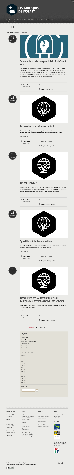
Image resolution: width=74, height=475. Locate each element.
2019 (22, 371)
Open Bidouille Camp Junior (28, 436)
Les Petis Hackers (41, 419)
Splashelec (47, 416)
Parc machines (39, 19)
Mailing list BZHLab (26, 418)
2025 (22, 359)
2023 (22, 363)
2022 (22, 365)
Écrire (29, 463)
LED (39, 416)
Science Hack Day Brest (27, 434)
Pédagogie (40, 424)
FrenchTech (40, 423)
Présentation (17, 19)
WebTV (48, 423)
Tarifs (52, 19)
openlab (44, 423)
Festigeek (48, 414)
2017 (22, 376)
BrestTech (43, 414)
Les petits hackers (28, 183)
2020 (22, 369)
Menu (72, 2)
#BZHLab (44, 424)
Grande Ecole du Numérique (27, 341)
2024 (22, 361)
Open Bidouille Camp (27, 432)
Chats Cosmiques (46, 426)
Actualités (9, 19)
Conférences (26, 86)
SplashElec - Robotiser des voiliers (36, 241)
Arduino (48, 427)
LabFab (39, 418)
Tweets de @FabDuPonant (27, 352)
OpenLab (23, 345)
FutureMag (42, 416)
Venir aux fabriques (12, 21)
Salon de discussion (26, 419)
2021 (22, 367)
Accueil (16, 32)
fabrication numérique (42, 421)
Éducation (23, 348)
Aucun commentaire (46, 85)
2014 (22, 382)
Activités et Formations (28, 19)
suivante (42, 327)
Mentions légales (23, 463)
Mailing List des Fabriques (28, 416)
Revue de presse (26, 426)
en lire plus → (24, 80)
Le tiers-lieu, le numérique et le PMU (37, 126)
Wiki (23, 414)
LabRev (39, 414)
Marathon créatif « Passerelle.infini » (11, 432)
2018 (22, 374)
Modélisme (44, 418)
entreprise (40, 427)
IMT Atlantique (57, 418)
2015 (22, 380)
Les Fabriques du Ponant (12, 463)
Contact (47, 19)
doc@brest (40, 426)
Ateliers (23, 339)
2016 (22, 378)
